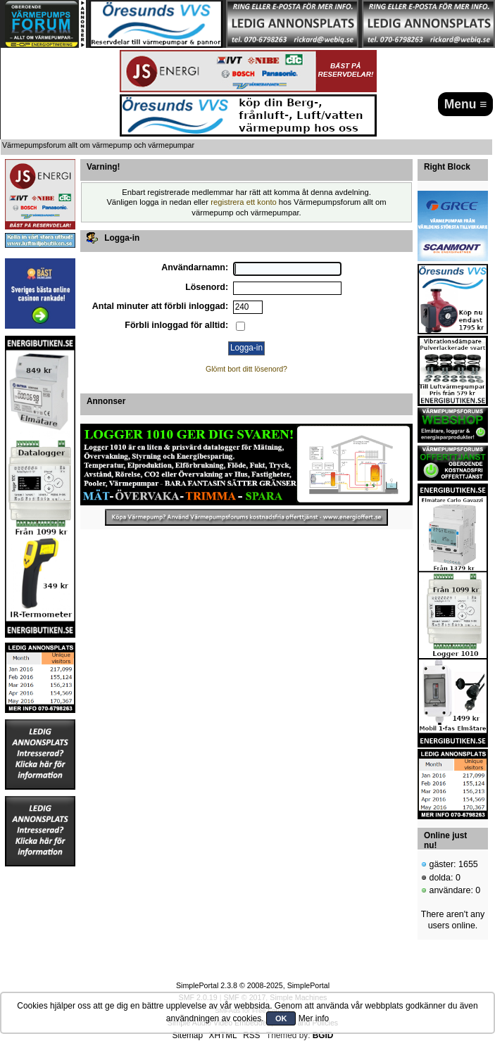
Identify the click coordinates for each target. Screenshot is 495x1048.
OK (281, 1018)
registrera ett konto (244, 202)
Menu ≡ (465, 104)
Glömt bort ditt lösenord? (246, 369)
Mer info (314, 1018)
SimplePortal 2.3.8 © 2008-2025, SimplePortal (253, 985)
